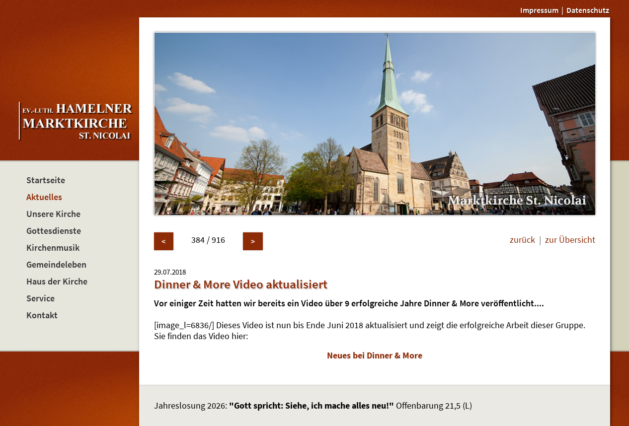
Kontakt (42, 315)
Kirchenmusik (52, 247)
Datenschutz (587, 10)
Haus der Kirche (56, 281)
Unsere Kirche (53, 214)
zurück (522, 239)
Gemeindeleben (56, 264)
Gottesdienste (53, 230)
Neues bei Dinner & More (374, 355)
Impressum (539, 10)
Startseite (45, 180)
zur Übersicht (570, 239)
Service (40, 298)
